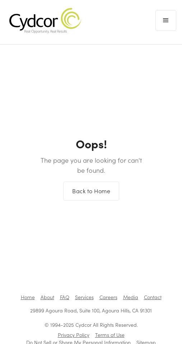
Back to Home (91, 194)
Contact (153, 297)
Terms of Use (110, 334)
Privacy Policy (73, 334)
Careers (108, 297)
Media (130, 297)
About (47, 297)
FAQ (64, 297)
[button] (165, 20)
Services (84, 297)
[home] (43, 21)
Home (28, 297)
